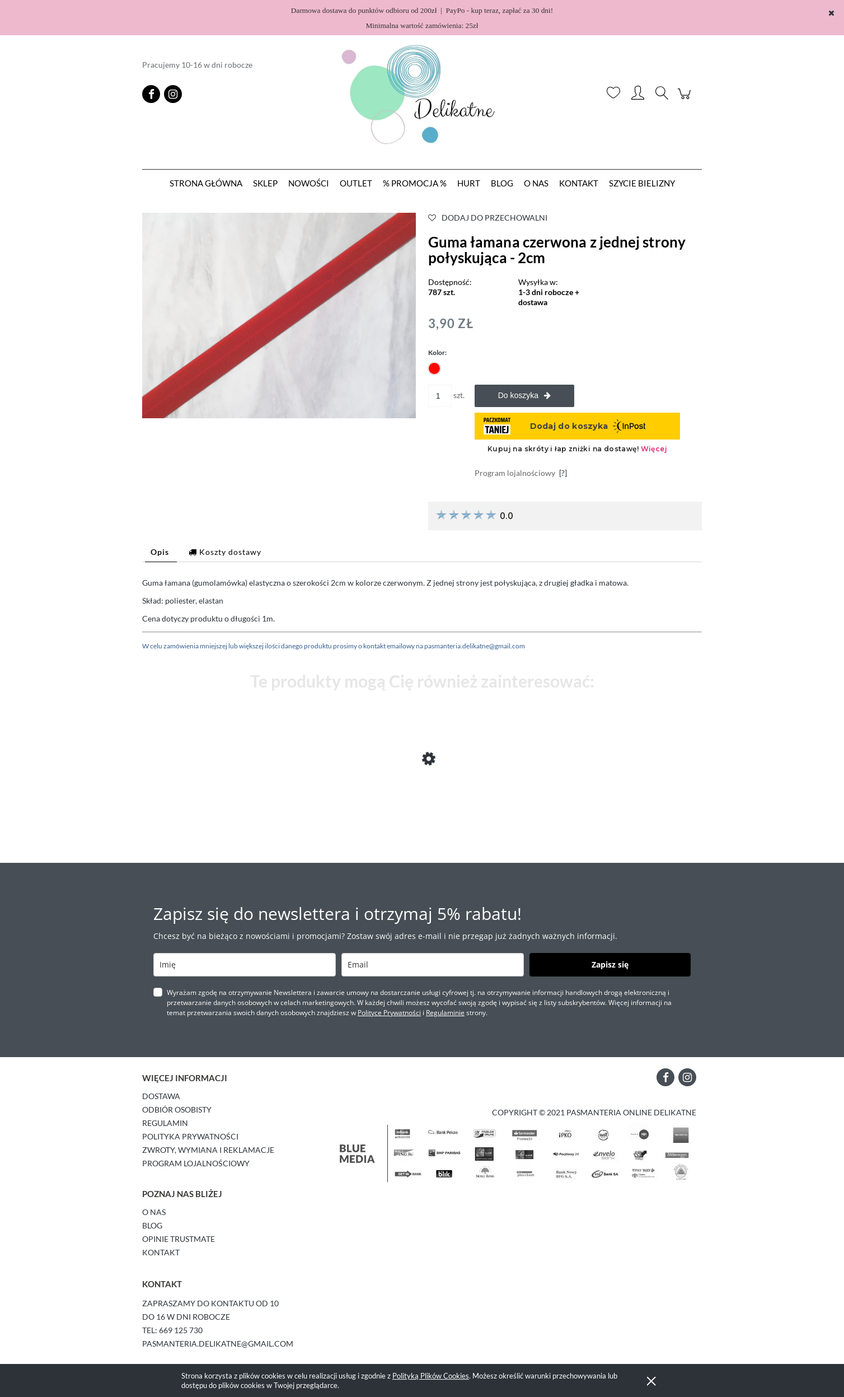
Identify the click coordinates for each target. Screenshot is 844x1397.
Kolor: (437, 352)
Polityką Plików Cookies (430, 1375)
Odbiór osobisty (177, 1109)
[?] (563, 473)
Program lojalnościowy (196, 1163)
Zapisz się (610, 964)
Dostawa (161, 1096)
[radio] (434, 368)
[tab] (161, 552)
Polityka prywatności (190, 1136)
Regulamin (165, 1123)
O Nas (154, 1212)
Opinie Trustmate (178, 1239)
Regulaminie (445, 1012)
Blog (152, 1225)
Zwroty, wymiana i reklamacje (208, 1150)
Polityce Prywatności (389, 1012)
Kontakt (161, 1252)
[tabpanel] (422, 614)
